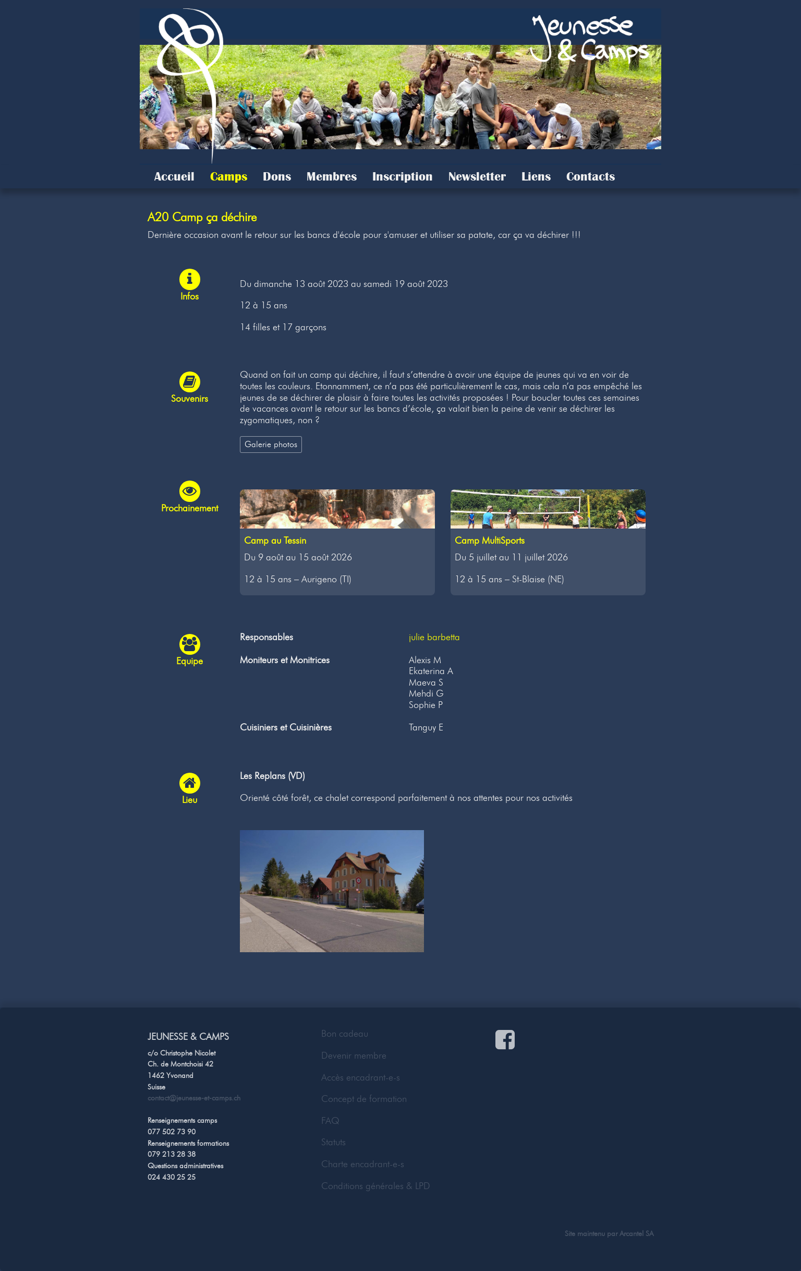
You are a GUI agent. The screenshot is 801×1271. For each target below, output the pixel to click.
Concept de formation (364, 1099)
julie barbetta (434, 637)
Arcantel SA (636, 1233)
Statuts (333, 1142)
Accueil (174, 176)
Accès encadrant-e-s (360, 1077)
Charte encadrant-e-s (362, 1164)
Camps (228, 176)
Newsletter (477, 176)
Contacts (590, 176)
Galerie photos (271, 444)
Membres (332, 176)
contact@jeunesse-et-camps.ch (194, 1097)
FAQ (330, 1120)
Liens (536, 176)
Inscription (402, 176)
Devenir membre (353, 1055)
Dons (277, 176)
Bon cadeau (344, 1033)
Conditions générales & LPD (375, 1186)
